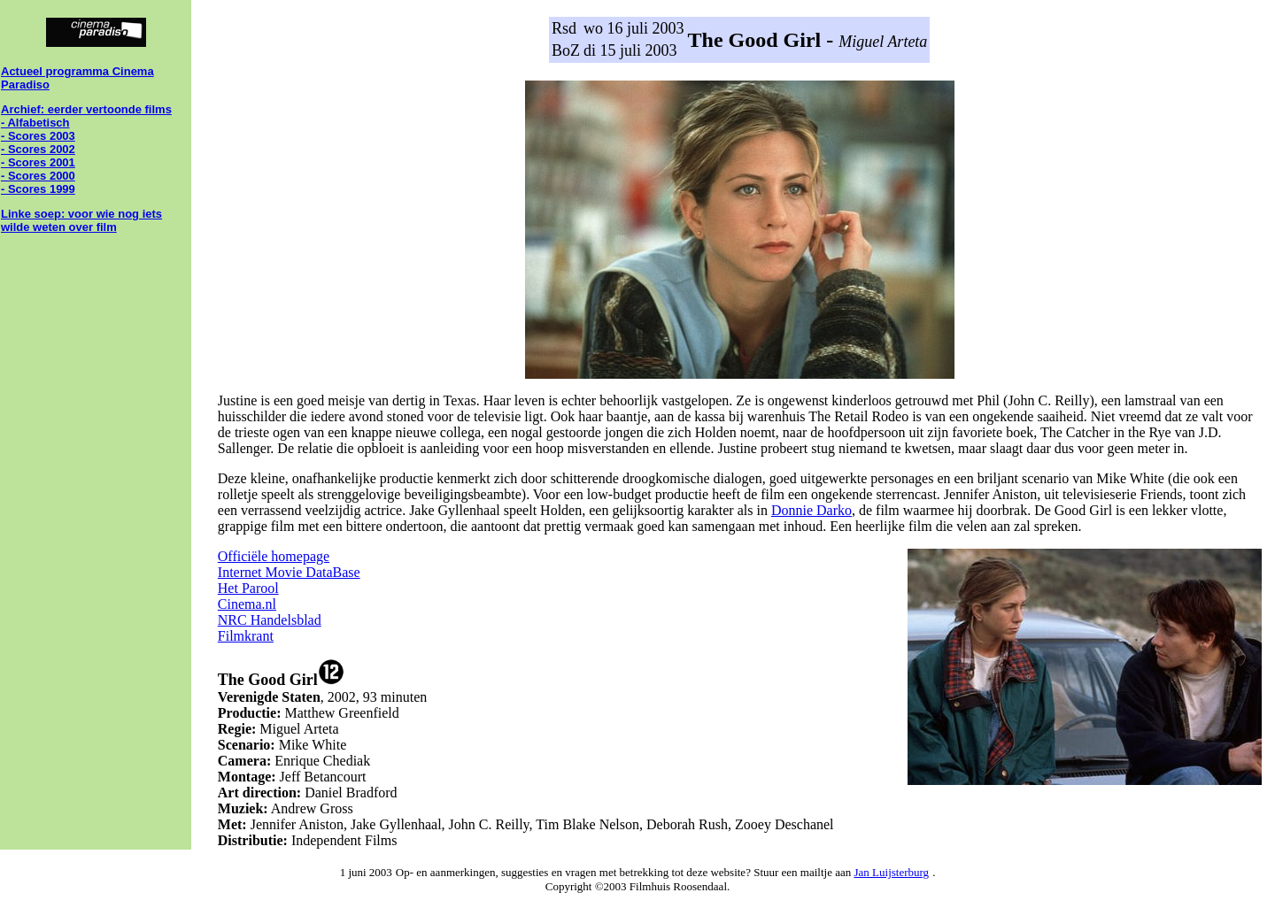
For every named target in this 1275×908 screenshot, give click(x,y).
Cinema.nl (247, 604)
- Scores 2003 (38, 135)
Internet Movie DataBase (289, 572)
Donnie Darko (811, 510)
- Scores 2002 (38, 149)
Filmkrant (246, 635)
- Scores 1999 (38, 189)
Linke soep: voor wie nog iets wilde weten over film (81, 220)
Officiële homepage (273, 556)
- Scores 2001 (38, 162)
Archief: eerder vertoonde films (86, 109)
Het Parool (248, 588)
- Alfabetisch (35, 122)
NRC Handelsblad (269, 619)
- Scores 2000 (38, 175)
